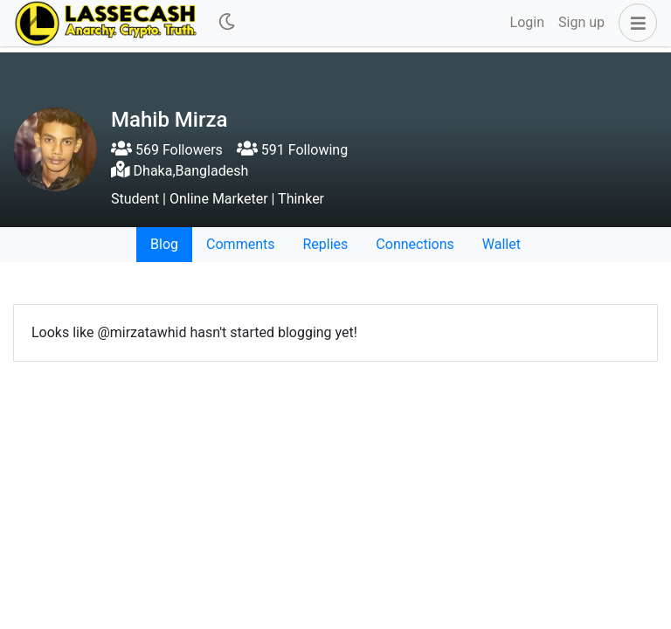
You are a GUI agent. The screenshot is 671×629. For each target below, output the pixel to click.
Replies (325, 244)
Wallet (501, 244)
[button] (634, 22)
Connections (414, 244)
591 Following (292, 150)
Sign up (581, 22)
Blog (164, 244)
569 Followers (167, 150)
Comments (240, 244)
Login (527, 22)
